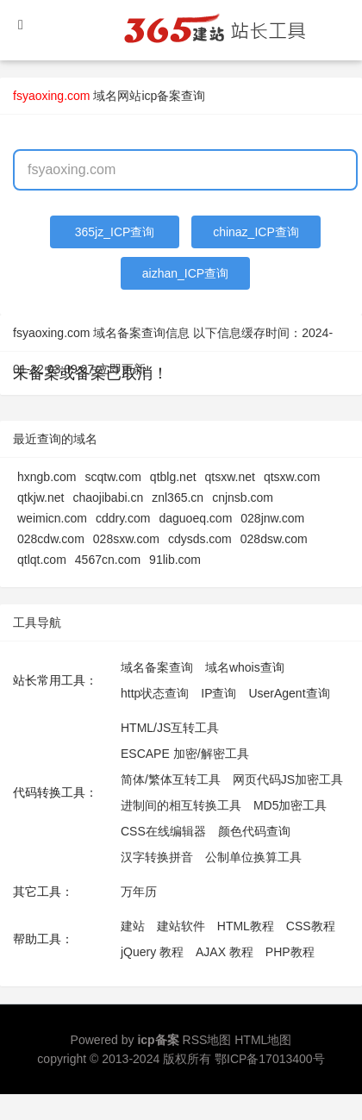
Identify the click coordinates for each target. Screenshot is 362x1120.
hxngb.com (46, 477)
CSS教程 (310, 926)
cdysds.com (200, 539)
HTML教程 (245, 926)
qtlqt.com (41, 559)
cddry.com (123, 518)
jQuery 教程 (152, 952)
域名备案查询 (157, 667)
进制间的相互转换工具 (181, 805)
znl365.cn (177, 497)
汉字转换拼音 (157, 857)
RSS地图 (207, 1040)
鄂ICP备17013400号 (270, 1059)
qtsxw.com (292, 477)
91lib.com (175, 559)
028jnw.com (272, 518)
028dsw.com (274, 539)
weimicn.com (52, 518)
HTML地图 (262, 1040)
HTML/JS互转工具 (170, 728)
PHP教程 (290, 952)
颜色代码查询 (254, 831)
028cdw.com (50, 539)
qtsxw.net (230, 477)
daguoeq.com (195, 518)
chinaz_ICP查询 (256, 232)
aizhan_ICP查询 (185, 273)
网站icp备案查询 (161, 96)
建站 (133, 926)
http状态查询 (155, 693)
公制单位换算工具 (253, 857)
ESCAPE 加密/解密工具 (185, 753)
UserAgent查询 (288, 693)
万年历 (139, 891)
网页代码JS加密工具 (288, 779)
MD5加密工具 (290, 805)
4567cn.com (107, 559)
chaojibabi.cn (107, 497)
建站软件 (181, 926)
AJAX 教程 (224, 952)
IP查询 (218, 693)
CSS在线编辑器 (163, 831)
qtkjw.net (40, 497)
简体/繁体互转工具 (171, 779)
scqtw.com (112, 477)
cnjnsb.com (242, 497)
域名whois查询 (244, 667)
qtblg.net (173, 477)
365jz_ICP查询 (115, 232)
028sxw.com (126, 539)
